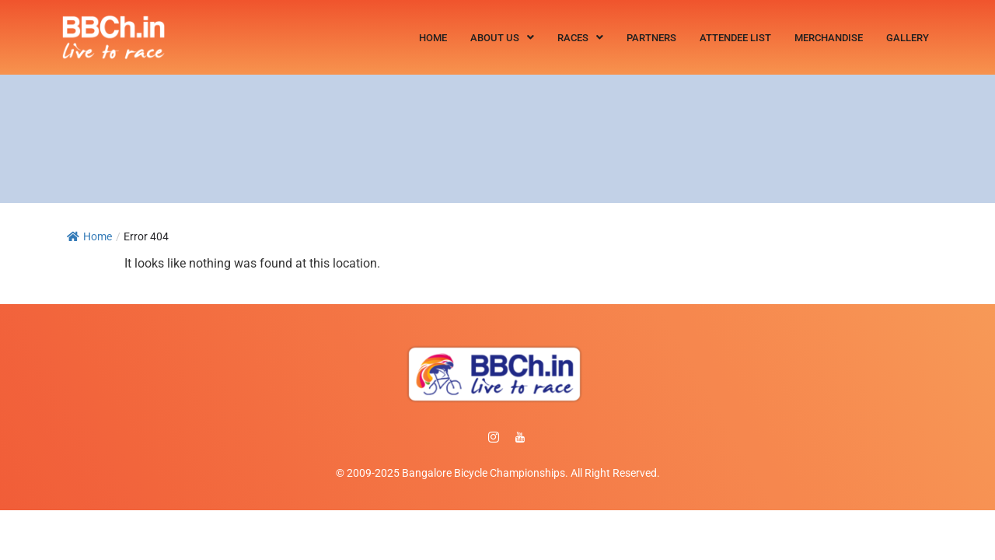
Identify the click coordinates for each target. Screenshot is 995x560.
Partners (651, 38)
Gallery (907, 38)
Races (580, 38)
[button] (502, 37)
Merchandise (828, 38)
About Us (502, 38)
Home (433, 38)
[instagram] (493, 438)
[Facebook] (467, 438)
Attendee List (735, 38)
